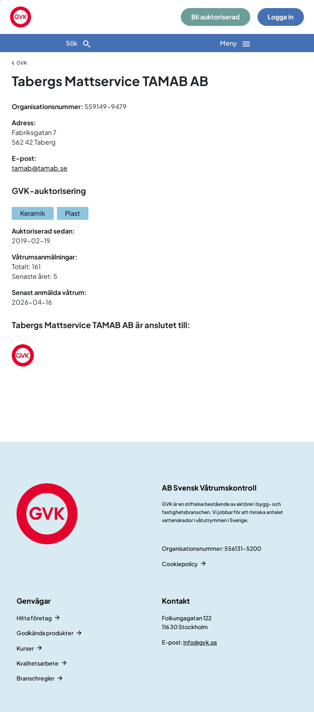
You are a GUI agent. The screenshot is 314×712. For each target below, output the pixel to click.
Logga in (280, 17)
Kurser (25, 648)
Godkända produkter (45, 632)
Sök (79, 44)
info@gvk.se (200, 642)
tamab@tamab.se (39, 168)
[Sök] (78, 43)
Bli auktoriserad (215, 17)
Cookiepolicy (180, 563)
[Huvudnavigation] (235, 43)
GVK (22, 63)
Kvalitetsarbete (38, 663)
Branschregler (35, 678)
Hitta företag (34, 617)
